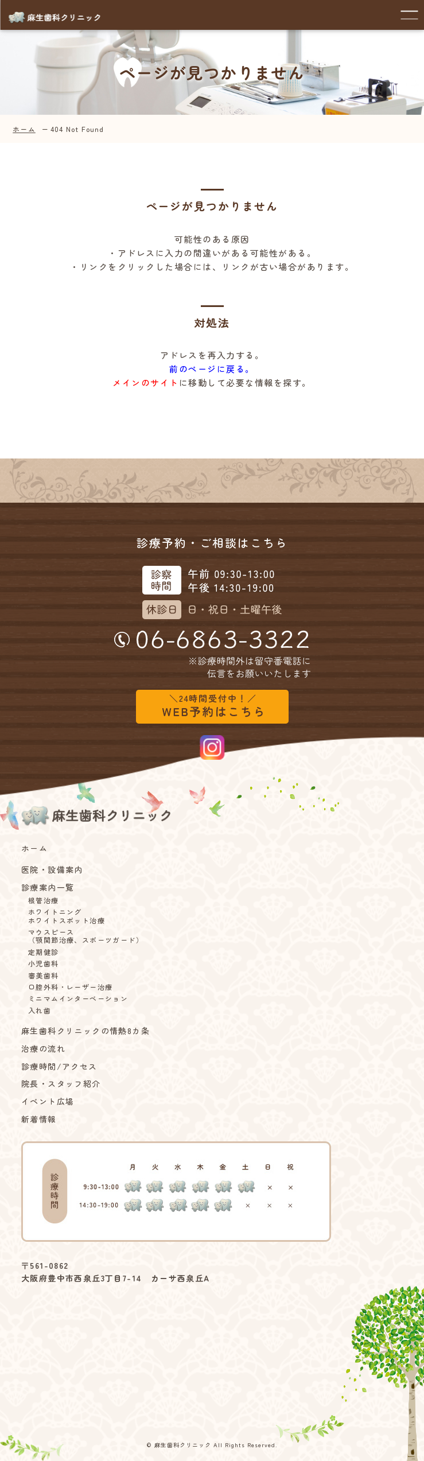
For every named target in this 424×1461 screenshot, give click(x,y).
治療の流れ (43, 1049)
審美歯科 (43, 976)
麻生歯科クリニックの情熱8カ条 (85, 1031)
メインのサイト (145, 382)
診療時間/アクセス (59, 1066)
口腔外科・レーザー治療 (70, 987)
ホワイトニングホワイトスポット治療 (66, 916)
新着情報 (39, 1119)
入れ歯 (39, 1011)
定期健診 (43, 952)
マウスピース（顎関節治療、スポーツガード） (85, 936)
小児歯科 (43, 963)
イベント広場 (47, 1101)
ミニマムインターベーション (78, 998)
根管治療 (43, 900)
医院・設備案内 (52, 870)
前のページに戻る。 (212, 369)
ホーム (24, 129)
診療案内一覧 (47, 887)
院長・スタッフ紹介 (61, 1084)
